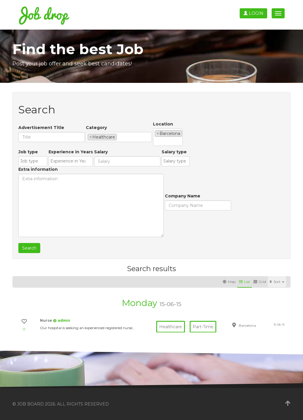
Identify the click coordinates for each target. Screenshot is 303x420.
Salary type (174, 152)
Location (163, 124)
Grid (260, 281)
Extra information (38, 169)
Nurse (46, 320)
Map (229, 281)
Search (29, 248)
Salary (101, 152)
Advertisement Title (41, 127)
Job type (28, 152)
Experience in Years (71, 152)
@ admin (61, 320)
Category (96, 127)
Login (253, 13)
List (244, 281)
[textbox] (120, 137)
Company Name (182, 196)
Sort (277, 281)
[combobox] (119, 137)
